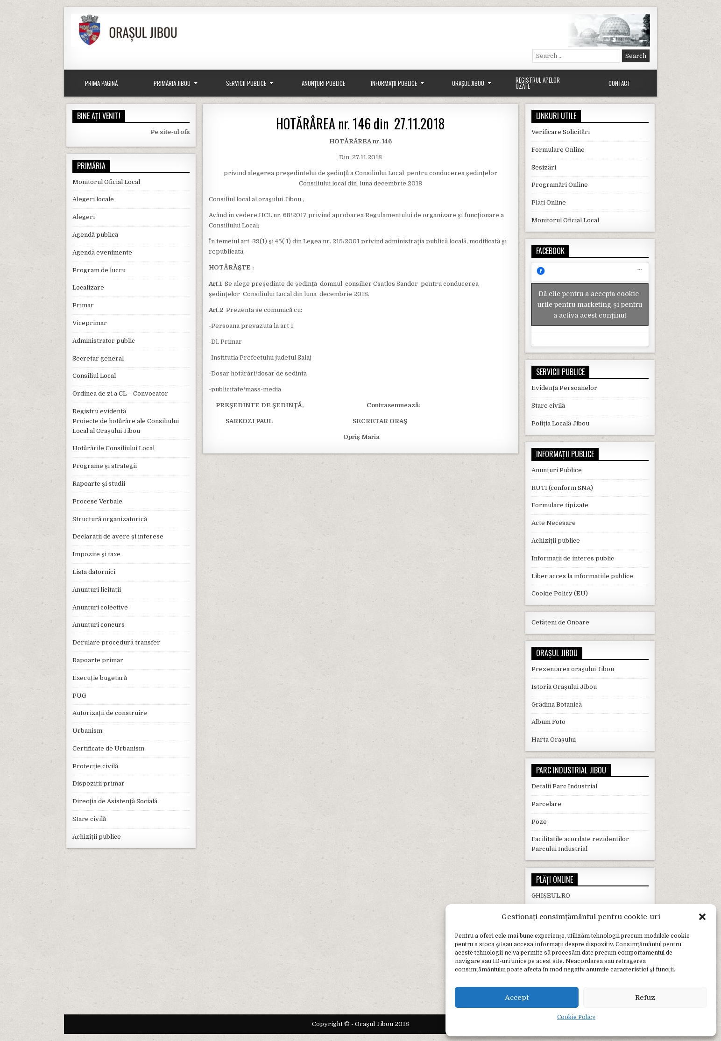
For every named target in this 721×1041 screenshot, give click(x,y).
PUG (79, 695)
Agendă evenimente (102, 252)
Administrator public (103, 340)
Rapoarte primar (97, 660)
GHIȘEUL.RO (550, 895)
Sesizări (543, 167)
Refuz (645, 997)
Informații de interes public (572, 558)
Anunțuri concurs (98, 624)
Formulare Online (558, 149)
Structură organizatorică (109, 519)
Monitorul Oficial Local (106, 181)
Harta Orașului (553, 739)
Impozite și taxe (96, 554)
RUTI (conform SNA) (562, 487)
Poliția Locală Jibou (560, 423)
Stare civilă (89, 818)
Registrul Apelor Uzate (538, 83)
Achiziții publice (96, 836)
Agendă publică (95, 234)
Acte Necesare (553, 522)
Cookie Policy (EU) (559, 593)
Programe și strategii (104, 465)
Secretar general (98, 358)
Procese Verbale (97, 501)
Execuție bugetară (99, 677)
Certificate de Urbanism (108, 748)
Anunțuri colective (100, 607)
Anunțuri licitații (96, 589)
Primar (83, 305)
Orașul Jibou (468, 83)
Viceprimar (89, 322)
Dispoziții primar (98, 783)
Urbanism (87, 730)
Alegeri (83, 216)
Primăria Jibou (172, 83)
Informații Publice (394, 83)
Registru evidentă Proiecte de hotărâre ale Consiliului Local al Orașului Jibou (125, 421)
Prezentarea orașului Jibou (572, 669)
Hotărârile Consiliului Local (113, 448)
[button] (702, 916)
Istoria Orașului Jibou (564, 686)
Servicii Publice (246, 83)
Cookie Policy (576, 1017)
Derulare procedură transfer (116, 642)
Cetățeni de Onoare (560, 622)
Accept (517, 997)
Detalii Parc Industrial (564, 786)
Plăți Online (548, 202)
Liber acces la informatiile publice (582, 576)
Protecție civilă (95, 766)
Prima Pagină (101, 83)
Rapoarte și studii (98, 483)
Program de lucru (99, 270)
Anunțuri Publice (323, 83)
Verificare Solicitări (560, 131)
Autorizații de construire (109, 712)
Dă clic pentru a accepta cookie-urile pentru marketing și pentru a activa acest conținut (589, 304)
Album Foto (548, 721)
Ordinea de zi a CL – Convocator (120, 393)
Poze (539, 821)
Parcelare (546, 803)
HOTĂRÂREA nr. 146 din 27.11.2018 (360, 123)
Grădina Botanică (556, 704)
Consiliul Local (94, 375)
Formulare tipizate (559, 505)
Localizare (88, 287)
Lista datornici (93, 571)
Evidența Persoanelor (564, 387)
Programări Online (559, 184)
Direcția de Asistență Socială (114, 801)
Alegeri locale (93, 199)
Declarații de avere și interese (117, 536)
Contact (619, 83)
